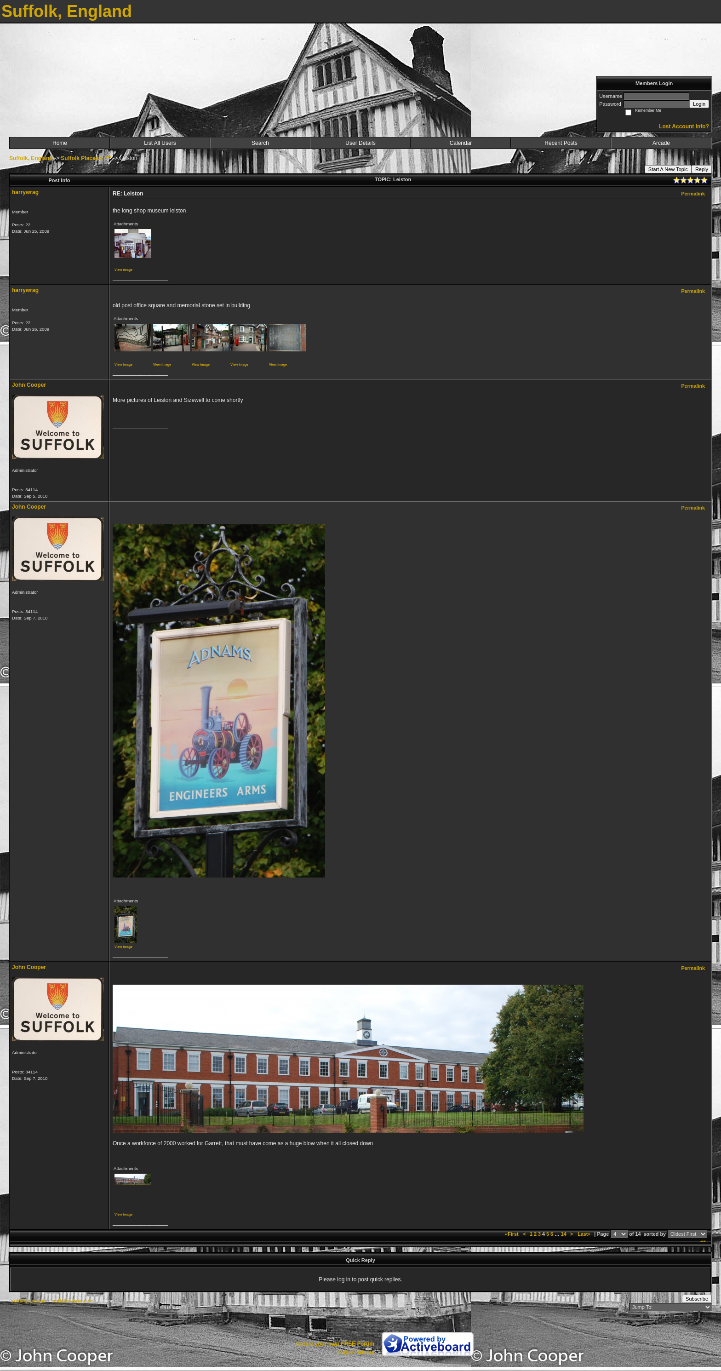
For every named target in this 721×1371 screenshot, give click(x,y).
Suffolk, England (31, 158)
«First (512, 1234)
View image (123, 270)
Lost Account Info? (684, 126)
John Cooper (29, 385)
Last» (585, 1234)
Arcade (661, 143)
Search (260, 143)
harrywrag (25, 192)
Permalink (693, 193)
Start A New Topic (668, 169)
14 (563, 1234)
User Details (360, 143)
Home (59, 143)
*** (703, 1242)
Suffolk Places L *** (86, 158)
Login (699, 104)
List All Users (160, 143)
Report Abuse (356, 1352)
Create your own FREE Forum (335, 1344)
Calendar (461, 143)
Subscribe (697, 1299)
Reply (701, 169)
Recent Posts (560, 143)
